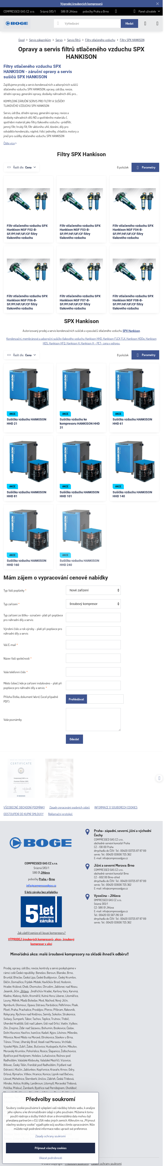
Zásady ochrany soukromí (106, 1163)
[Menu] (157, 23)
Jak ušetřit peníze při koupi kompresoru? (41, 933)
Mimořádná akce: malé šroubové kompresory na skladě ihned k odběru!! (69, 953)
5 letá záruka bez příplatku (41, 892)
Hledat (129, 23)
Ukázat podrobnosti (50, 1158)
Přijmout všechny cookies (51, 1148)
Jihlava (45, 872)
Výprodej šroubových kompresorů (81, 3)
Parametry (145, 167)
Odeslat (74, 739)
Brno (52, 879)
